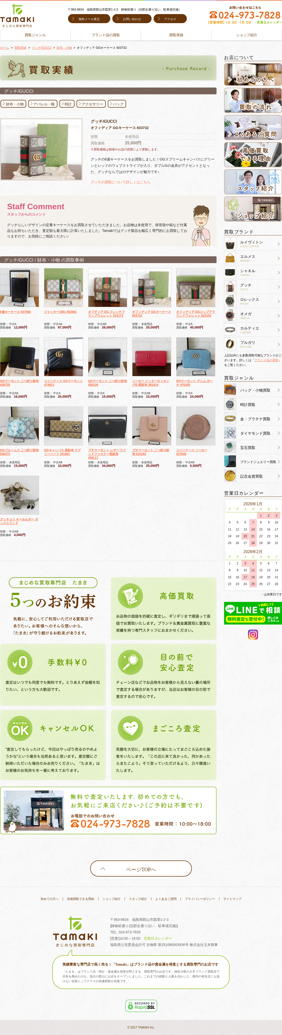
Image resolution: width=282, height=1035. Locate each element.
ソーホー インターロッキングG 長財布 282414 (150, 383)
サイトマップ (232, 899)
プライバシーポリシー (200, 899)
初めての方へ (50, 899)
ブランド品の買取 (106, 35)
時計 (68, 104)
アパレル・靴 (44, 104)
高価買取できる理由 (80, 899)
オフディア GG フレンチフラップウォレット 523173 (106, 313)
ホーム (4, 48)
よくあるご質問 (166, 899)
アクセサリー (92, 104)
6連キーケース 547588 (15, 312)
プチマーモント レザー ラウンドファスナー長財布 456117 (107, 454)
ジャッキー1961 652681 (60, 312)
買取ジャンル (35, 35)
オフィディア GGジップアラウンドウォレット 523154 (195, 313)
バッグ (118, 104)
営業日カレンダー (158, 938)
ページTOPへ (141, 869)
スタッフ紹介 (138, 899)
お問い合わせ (132, 19)
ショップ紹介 (246, 35)
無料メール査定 (89, 19)
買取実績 (176, 35)
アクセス (170, 19)
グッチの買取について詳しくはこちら (121, 182)
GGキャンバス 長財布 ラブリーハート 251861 (62, 452)
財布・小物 (64, 48)
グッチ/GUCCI (42, 48)
